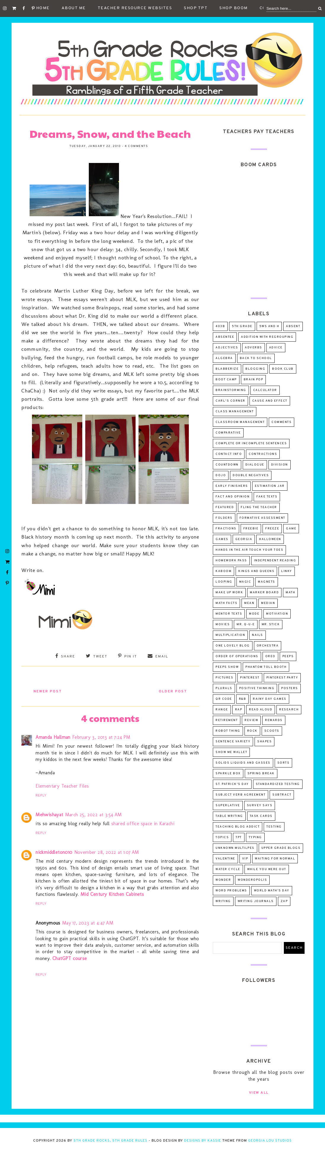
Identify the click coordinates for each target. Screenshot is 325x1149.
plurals (223, 688)
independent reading (275, 561)
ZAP (284, 901)
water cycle (227, 869)
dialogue (254, 465)
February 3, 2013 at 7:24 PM (101, 736)
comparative (228, 433)
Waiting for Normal (275, 859)
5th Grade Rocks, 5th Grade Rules (110, 1140)
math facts (226, 603)
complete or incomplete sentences (251, 443)
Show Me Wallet (231, 752)
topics (222, 837)
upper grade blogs (281, 848)
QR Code (223, 699)
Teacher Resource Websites (135, 8)
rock (252, 731)
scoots (271, 731)
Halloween (270, 539)
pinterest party (282, 678)
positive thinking (257, 688)
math (290, 592)
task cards (261, 816)
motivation (277, 614)
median (268, 603)
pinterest (250, 678)
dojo (220, 475)
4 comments (136, 146)
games (222, 539)
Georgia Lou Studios (270, 1140)
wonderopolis (252, 880)
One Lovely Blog (232, 646)
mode (254, 614)
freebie (251, 529)
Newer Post (50, 691)
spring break (261, 773)
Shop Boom (233, 8)
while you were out (266, 869)
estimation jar (270, 486)
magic (245, 582)
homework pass (231, 561)
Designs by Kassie (202, 1140)
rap (238, 710)
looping (223, 582)
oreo (270, 656)
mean (249, 603)
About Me (74, 8)
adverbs (253, 348)
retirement (226, 720)
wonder (223, 880)
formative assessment (262, 518)
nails (257, 635)
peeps (288, 656)
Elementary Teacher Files (62, 785)
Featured (224, 507)
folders (224, 518)
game (291, 529)
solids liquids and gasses (243, 763)
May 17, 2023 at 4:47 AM (87, 922)
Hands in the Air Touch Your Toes (249, 550)
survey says (260, 805)
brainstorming (230, 390)
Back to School (256, 358)
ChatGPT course (69, 957)
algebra (224, 358)
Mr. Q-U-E (245, 624)
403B (220, 326)
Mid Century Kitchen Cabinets (112, 893)
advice (276, 348)
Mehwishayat (49, 814)
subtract (281, 795)
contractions (263, 454)
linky (286, 571)
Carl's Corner (230, 401)
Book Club (283, 369)
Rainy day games (270, 699)
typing (255, 837)
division (279, 465)
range (221, 710)
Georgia (243, 539)
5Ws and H (269, 326)
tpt (239, 837)
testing (274, 827)
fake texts (266, 497)
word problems (231, 891)
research (289, 710)
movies (222, 624)
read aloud (260, 710)
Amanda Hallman (53, 736)
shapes (264, 742)
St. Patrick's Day (232, 784)
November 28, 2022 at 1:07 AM (106, 851)
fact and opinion (232, 497)
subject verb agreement (240, 795)
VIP (245, 859)
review (251, 720)
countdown (227, 465)
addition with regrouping (267, 337)
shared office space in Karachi (142, 823)
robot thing (227, 731)
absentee (224, 337)
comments (281, 422)
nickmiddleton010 (54, 851)
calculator (265, 390)
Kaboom (223, 571)
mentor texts (228, 614)
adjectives (226, 348)
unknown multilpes (235, 848)
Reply (41, 794)
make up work (229, 592)
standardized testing (278, 784)
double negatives (251, 475)
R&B (242, 699)
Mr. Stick (271, 624)
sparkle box (228, 773)
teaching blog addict (237, 827)
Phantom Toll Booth (266, 667)
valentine (225, 859)
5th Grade (242, 326)
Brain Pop (253, 380)
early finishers (231, 486)
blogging (255, 369)
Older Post (171, 691)
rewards (274, 720)
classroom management (240, 422)
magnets (266, 582)
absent (293, 326)
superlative (227, 805)
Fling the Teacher (259, 507)
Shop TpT (195, 8)
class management (234, 411)
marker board (264, 592)
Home (43, 8)
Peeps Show (227, 667)
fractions (225, 529)
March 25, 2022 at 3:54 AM (93, 814)
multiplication (230, 635)
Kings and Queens (256, 571)
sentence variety (232, 742)
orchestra (268, 646)
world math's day (271, 891)
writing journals (256, 901)
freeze (272, 529)
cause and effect (269, 401)
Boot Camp (226, 380)
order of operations (236, 656)
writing (223, 901)
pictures (224, 678)
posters (289, 688)
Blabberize (227, 369)
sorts (283, 763)
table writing (229, 816)
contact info (228, 454)
